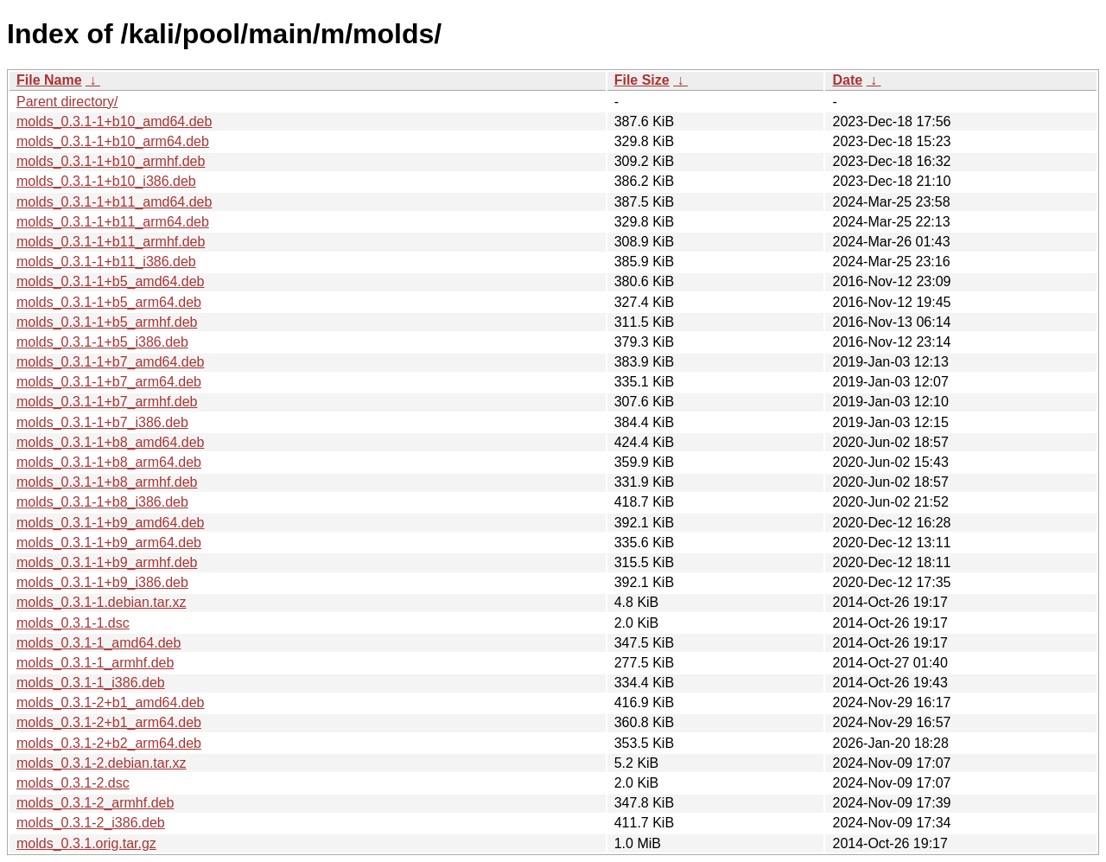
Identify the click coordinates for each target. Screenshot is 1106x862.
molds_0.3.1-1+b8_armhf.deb (106, 482)
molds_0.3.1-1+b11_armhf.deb (110, 241)
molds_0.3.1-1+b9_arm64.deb (108, 542)
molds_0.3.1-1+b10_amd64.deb (114, 121)
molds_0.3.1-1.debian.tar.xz (101, 602)
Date (847, 80)
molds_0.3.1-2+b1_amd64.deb (110, 702)
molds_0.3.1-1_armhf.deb (95, 662)
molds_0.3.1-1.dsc (73, 623)
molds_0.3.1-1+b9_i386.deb (102, 582)
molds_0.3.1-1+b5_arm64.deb (108, 302)
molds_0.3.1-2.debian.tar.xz (101, 763)
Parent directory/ (67, 101)
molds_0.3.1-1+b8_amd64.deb (110, 442)
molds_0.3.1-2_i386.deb (90, 822)
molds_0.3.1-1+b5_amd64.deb (110, 281)
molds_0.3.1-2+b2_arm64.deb (108, 743)
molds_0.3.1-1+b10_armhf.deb (110, 161)
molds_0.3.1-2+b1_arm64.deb (108, 722)
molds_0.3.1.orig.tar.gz (86, 843)
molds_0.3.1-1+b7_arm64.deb (108, 381)
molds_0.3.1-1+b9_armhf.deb (106, 562)
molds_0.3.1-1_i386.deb (90, 682)
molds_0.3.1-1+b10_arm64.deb (112, 141)
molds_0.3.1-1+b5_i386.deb (102, 342)
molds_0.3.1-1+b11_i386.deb (106, 261)
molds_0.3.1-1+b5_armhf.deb (106, 322)
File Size (642, 80)
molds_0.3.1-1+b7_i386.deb (102, 422)
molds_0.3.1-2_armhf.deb (95, 802)
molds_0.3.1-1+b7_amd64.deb (110, 361)
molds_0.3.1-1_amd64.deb (98, 642)
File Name (49, 80)
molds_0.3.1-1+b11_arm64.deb (112, 221)
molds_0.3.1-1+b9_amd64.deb (110, 522)
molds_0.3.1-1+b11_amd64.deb (114, 202)
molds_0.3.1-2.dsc (73, 783)
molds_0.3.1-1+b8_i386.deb (102, 502)
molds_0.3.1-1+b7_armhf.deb (106, 401)
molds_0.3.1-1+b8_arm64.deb (108, 462)
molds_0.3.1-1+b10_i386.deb (106, 181)
